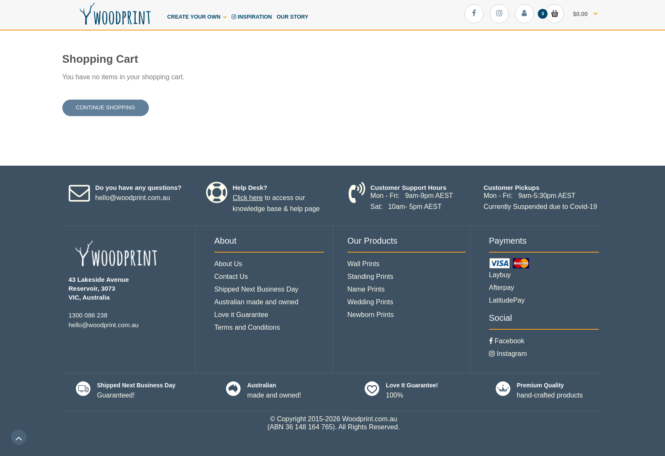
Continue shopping (105, 107)
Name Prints (366, 289)
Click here (247, 197)
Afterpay (501, 287)
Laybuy (500, 274)
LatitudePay (507, 300)
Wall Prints (363, 263)
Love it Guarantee (241, 314)
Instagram (508, 353)
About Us (228, 263)
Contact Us (231, 276)
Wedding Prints (370, 302)
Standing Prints (370, 276)
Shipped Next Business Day (256, 289)
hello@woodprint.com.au (132, 197)
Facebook (507, 341)
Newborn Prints (370, 314)
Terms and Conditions (247, 327)
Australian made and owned (256, 302)
